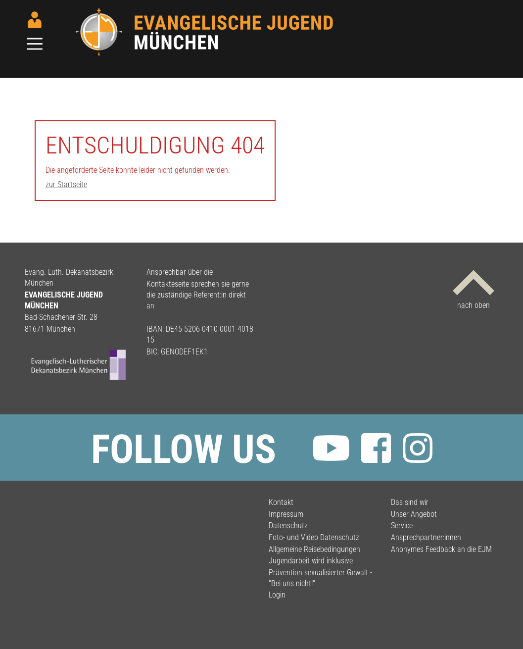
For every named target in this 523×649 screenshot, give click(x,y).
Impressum (286, 514)
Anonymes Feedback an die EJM (441, 549)
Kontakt (281, 502)
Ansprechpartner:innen (426, 537)
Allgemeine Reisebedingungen (314, 549)
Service (402, 525)
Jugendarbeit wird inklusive (311, 560)
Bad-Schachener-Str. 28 (61, 317)
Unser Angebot (414, 514)
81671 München (50, 329)
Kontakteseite (167, 284)
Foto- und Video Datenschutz (314, 537)
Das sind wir (409, 502)
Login (277, 594)
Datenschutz (288, 525)
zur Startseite (66, 184)
